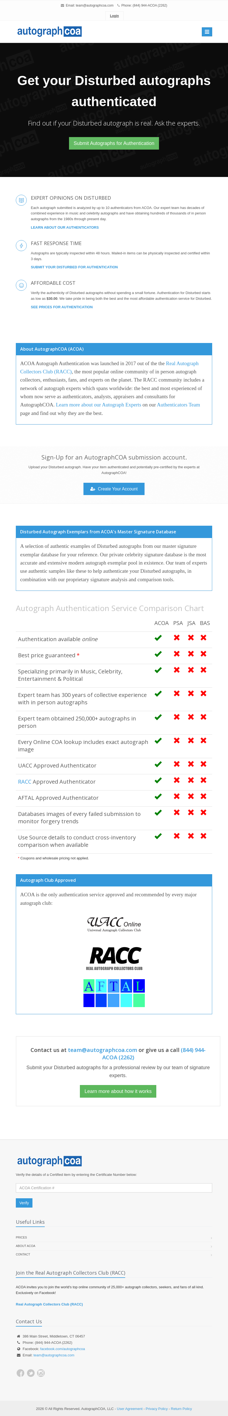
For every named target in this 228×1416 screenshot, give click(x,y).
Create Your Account (113, 489)
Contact (23, 1254)
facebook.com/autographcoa (62, 1349)
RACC (24, 781)
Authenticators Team (178, 405)
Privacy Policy (157, 1409)
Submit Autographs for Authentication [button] (114, 143)
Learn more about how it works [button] (118, 1091)
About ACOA (25, 1246)
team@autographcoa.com (94, 5)
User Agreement (130, 1409)
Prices (21, 1237)
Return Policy (181, 1409)
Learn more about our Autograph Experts (98, 405)
